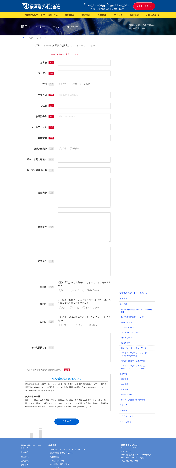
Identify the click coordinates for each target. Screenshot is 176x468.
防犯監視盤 (125, 310)
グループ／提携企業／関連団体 (134, 367)
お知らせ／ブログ (127, 384)
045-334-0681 (94, 6)
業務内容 (69, 15)
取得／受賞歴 (126, 362)
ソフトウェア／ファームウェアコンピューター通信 (134, 322)
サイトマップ (27, 450)
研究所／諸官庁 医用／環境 (133, 328)
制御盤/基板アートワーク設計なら (41, 15)
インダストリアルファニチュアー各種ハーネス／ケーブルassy (134, 335)
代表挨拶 (124, 357)
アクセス (118, 15)
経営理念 (124, 347)
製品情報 (86, 15)
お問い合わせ (144, 6)
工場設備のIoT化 (128, 295)
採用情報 (134, 15)
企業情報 (102, 15)
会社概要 (124, 352)
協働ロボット (126, 290)
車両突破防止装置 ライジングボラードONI (137, 278)
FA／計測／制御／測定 (130, 300)
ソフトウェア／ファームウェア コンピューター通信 (72, 447)
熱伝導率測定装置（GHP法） (133, 285)
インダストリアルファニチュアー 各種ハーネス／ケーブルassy (77, 454)
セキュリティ (126, 305)
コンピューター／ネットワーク (134, 316)
